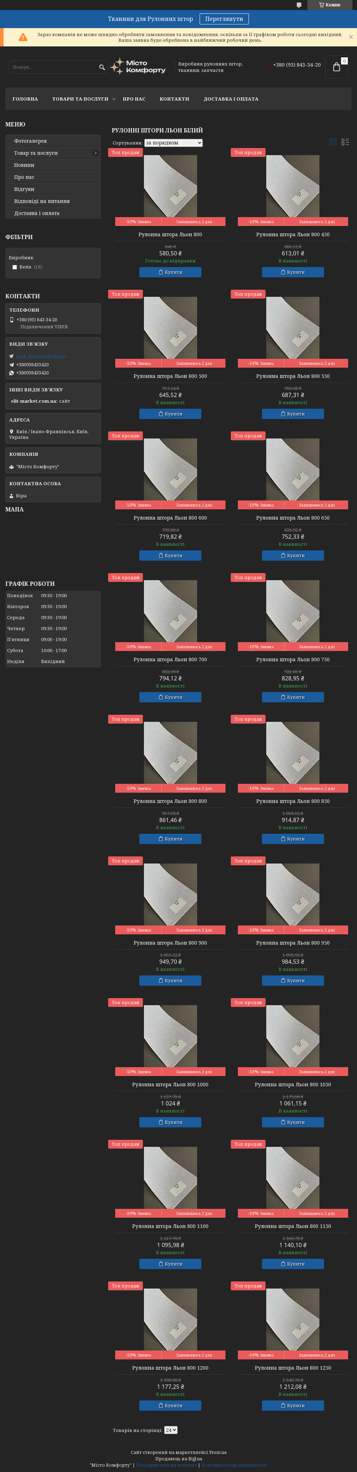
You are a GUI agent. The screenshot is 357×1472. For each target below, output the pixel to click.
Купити (174, 272)
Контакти (174, 99)
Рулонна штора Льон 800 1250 (293, 1368)
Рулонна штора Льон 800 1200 (170, 1368)
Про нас (134, 99)
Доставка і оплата (230, 99)
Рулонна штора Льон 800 (170, 234)
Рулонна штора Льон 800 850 (293, 801)
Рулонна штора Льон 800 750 (293, 659)
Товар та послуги (36, 153)
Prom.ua (218, 1452)
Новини (24, 165)
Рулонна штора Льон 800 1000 (170, 1084)
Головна (25, 99)
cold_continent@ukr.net (41, 356)
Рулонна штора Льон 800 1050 (293, 1084)
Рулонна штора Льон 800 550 (293, 376)
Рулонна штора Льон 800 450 (293, 234)
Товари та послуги (80, 99)
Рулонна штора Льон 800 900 (170, 943)
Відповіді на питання (42, 201)
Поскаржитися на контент (166, 1465)
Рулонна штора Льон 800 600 (170, 518)
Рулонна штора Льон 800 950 (293, 943)
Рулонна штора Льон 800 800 (170, 801)
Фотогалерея (30, 141)
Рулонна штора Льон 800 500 (170, 376)
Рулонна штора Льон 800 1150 (293, 1226)
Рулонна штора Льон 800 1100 (170, 1226)
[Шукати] (102, 67)
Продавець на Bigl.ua (178, 1459)
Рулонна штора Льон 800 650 (293, 518)
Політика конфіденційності (234, 1465)
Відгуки (24, 189)
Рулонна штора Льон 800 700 (170, 659)
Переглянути (224, 19)
